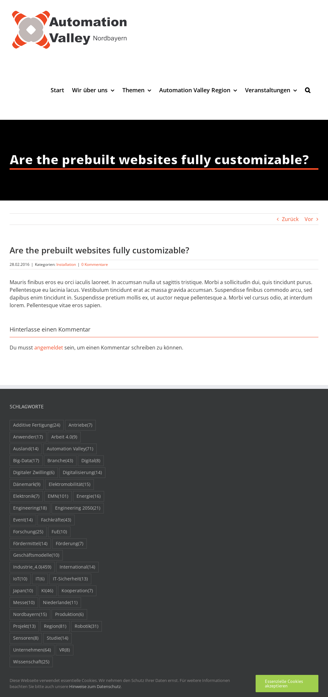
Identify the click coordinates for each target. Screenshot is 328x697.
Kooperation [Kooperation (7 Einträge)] (77, 591)
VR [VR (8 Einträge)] (64, 650)
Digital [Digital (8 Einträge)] (90, 461)
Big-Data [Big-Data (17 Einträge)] (26, 461)
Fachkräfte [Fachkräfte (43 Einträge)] (56, 520)
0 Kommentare (94, 264)
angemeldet (48, 347)
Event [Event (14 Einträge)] (23, 520)
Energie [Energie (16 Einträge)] (89, 496)
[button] (307, 90)
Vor (309, 219)
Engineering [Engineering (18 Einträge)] (30, 508)
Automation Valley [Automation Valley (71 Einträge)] (70, 449)
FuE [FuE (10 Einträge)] (59, 532)
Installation (66, 264)
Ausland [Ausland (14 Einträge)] (25, 449)
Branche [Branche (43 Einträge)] (60, 461)
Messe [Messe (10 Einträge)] (24, 603)
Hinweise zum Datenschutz (95, 686)
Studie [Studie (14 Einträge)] (57, 638)
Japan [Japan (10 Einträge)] (23, 591)
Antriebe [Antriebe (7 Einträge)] (80, 425)
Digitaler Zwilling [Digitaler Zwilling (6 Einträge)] (33, 473)
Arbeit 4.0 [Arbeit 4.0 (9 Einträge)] (64, 437)
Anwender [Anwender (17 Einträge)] (28, 437)
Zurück (290, 219)
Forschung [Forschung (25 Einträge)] (28, 532)
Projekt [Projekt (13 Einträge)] (24, 626)
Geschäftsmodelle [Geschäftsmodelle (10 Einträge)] (36, 555)
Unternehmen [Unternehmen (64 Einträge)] (32, 650)
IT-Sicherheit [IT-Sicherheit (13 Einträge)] (70, 579)
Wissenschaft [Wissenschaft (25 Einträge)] (31, 662)
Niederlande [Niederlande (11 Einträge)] (60, 603)
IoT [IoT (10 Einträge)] (20, 579)
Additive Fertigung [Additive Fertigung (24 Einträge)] (36, 425)
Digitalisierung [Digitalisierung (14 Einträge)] (82, 473)
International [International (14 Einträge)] (77, 567)
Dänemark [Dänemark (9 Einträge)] (26, 484)
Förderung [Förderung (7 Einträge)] (69, 544)
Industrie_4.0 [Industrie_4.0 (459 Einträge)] (32, 567)
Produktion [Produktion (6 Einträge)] (69, 614)
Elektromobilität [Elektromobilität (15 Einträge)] (69, 484)
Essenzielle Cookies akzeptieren (284, 683)
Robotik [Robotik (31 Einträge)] (86, 626)
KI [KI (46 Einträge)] (47, 591)
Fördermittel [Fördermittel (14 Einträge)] (30, 544)
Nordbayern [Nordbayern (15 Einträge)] (30, 614)
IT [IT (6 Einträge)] (40, 579)
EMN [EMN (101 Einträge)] (58, 496)
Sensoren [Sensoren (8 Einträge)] (25, 638)
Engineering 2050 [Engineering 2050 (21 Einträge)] (77, 508)
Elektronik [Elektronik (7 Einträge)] (26, 496)
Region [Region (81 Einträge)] (55, 626)
